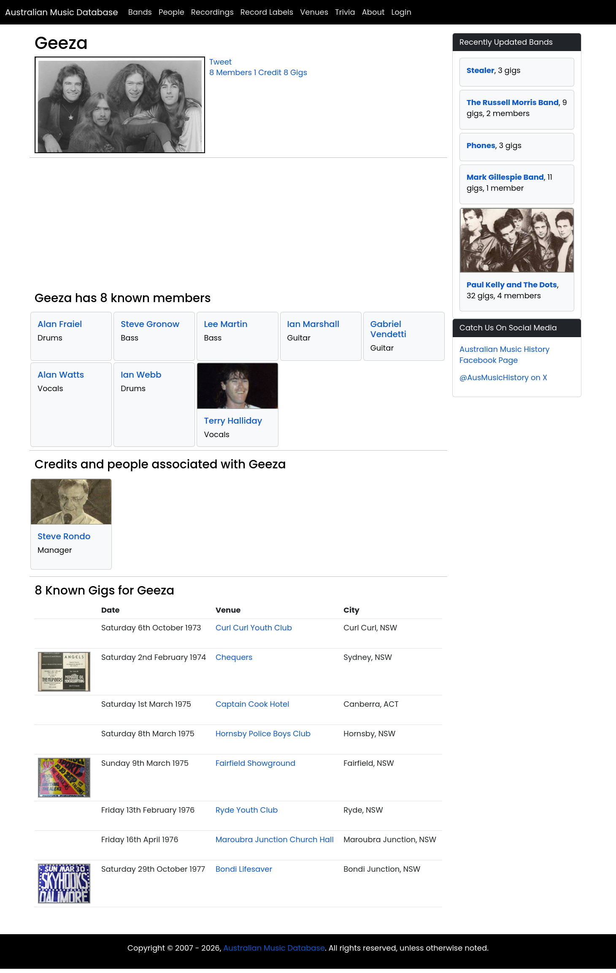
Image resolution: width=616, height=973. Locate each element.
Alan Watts (61, 375)
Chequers (234, 657)
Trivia (345, 12)
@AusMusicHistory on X (503, 377)
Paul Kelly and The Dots (512, 284)
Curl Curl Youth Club (254, 627)
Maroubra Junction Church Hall (275, 839)
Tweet (220, 62)
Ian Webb (141, 375)
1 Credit (267, 72)
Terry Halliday (233, 421)
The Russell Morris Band (513, 102)
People (171, 12)
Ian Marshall (313, 324)
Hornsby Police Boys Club (263, 733)
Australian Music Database (61, 12)
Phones (481, 145)
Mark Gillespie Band (505, 177)
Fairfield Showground (255, 763)
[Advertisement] (238, 228)
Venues (314, 12)
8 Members (230, 72)
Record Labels (266, 12)
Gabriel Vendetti (388, 329)
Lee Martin (225, 324)
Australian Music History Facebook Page (504, 354)
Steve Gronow (150, 324)
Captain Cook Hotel (252, 704)
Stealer (480, 70)
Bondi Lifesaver (244, 869)
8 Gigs (295, 72)
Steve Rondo (64, 536)
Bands (140, 12)
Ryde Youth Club (247, 810)
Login (401, 12)
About (373, 12)
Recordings (212, 12)
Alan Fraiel (60, 324)
